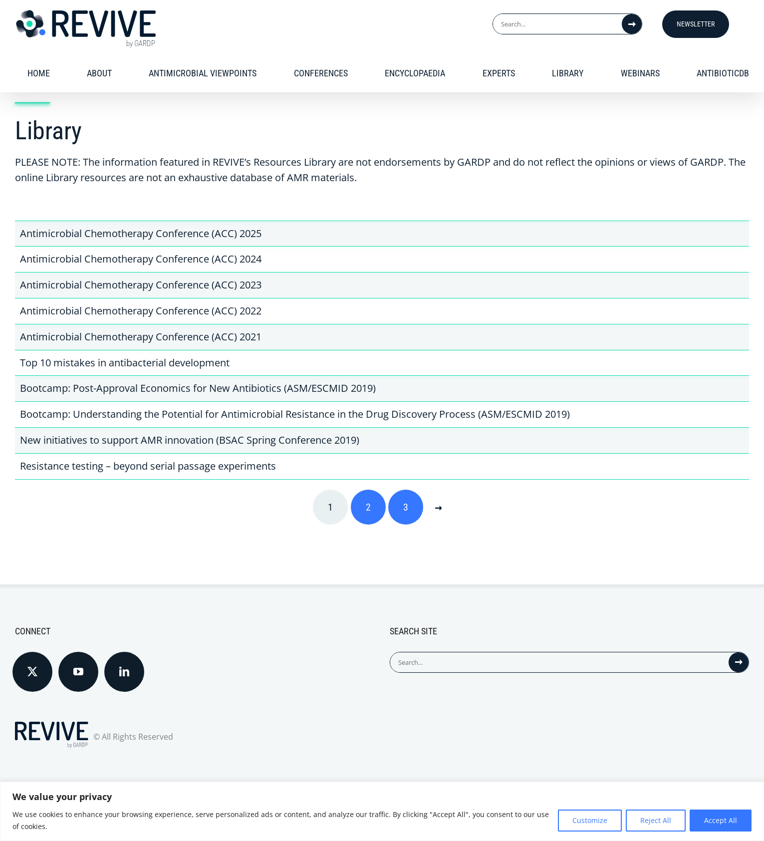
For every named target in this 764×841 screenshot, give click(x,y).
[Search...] (557, 24)
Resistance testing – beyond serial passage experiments (148, 466)
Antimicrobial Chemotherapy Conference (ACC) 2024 (140, 259)
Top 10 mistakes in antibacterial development (125, 362)
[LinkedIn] (124, 672)
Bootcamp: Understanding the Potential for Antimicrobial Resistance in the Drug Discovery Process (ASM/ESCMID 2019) (295, 414)
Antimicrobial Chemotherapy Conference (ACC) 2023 (140, 284)
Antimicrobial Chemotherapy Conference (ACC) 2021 (140, 336)
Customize (589, 820)
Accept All (720, 820)
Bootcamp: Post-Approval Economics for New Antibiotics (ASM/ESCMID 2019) (198, 388)
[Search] (632, 24)
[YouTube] (78, 672)
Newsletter (696, 24)
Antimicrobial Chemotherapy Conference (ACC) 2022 (140, 310)
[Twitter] (32, 672)
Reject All (655, 820)
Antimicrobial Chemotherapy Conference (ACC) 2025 (140, 233)
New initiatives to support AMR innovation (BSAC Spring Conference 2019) (189, 440)
